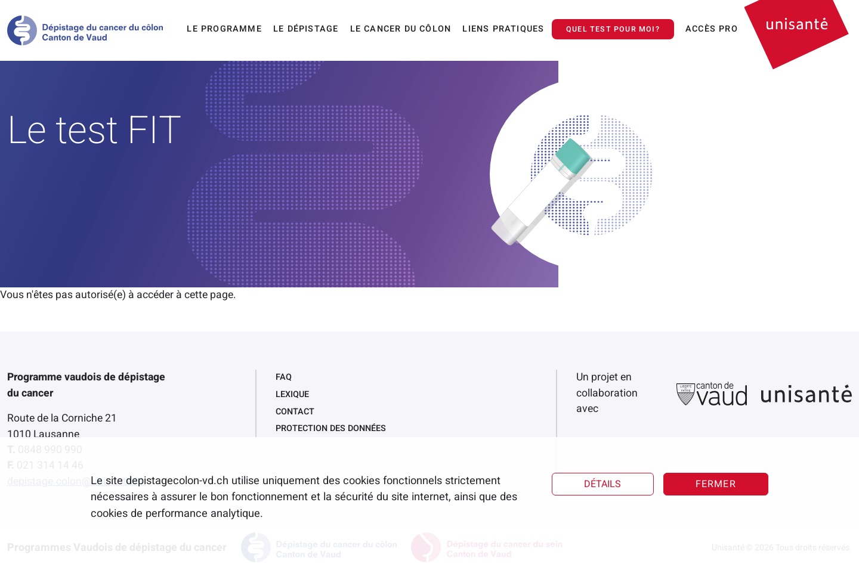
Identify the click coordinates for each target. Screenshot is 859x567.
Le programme (224, 29)
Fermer (716, 484)
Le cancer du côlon (401, 29)
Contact (295, 411)
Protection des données (331, 428)
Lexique (292, 394)
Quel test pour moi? (613, 29)
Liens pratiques (503, 29)
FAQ (284, 377)
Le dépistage (305, 29)
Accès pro (711, 29)
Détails (602, 484)
